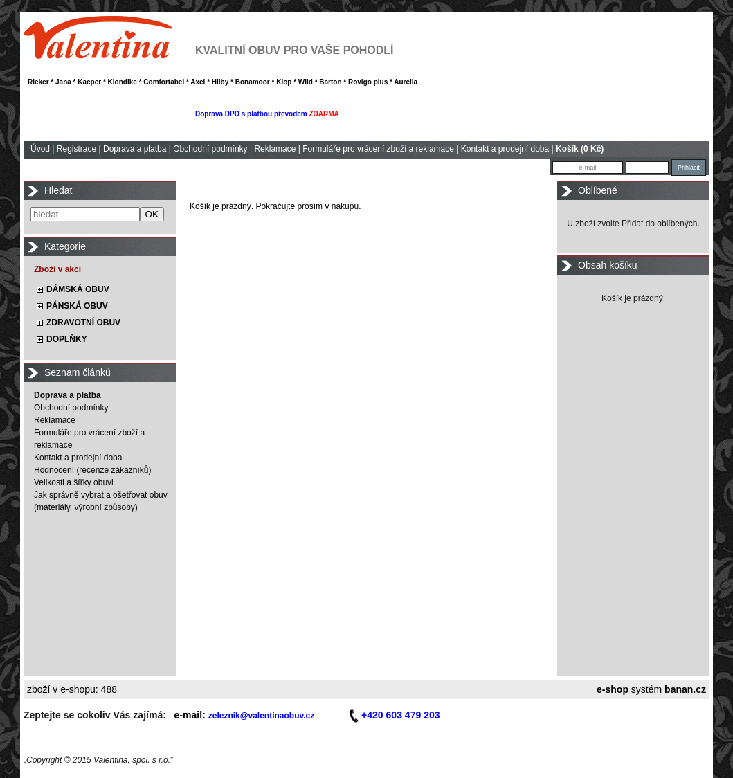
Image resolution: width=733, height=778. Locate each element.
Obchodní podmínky (210, 149)
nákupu (345, 206)
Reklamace (275, 149)
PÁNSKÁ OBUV (77, 306)
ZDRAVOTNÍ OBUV (83, 322)
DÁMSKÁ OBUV (77, 289)
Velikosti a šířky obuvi (74, 482)
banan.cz (685, 689)
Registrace (76, 149)
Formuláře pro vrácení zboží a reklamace (378, 149)
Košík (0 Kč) (580, 149)
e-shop (612, 689)
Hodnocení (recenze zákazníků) (92, 470)
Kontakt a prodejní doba (505, 149)
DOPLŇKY (66, 339)
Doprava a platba (134, 149)
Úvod (40, 149)
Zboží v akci (57, 269)
